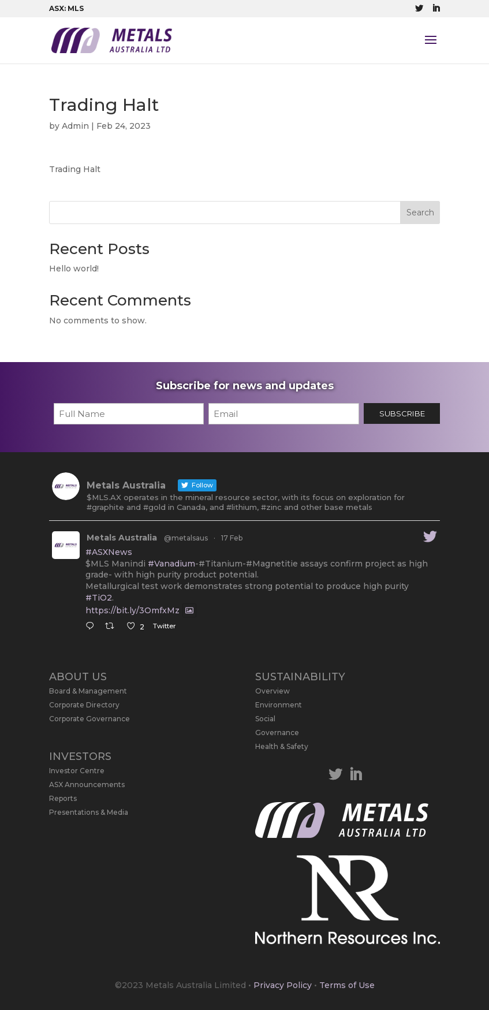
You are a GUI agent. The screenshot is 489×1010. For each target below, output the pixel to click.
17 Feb (231, 538)
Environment (278, 704)
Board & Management (88, 691)
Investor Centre (76, 770)
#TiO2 (98, 597)
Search (420, 212)
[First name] (129, 413)
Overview (272, 691)
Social (265, 718)
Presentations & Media (88, 812)
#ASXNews (108, 552)
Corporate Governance (89, 718)
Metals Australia (122, 537)
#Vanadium (171, 563)
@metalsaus (186, 538)
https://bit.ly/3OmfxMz (132, 610)
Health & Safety (281, 746)
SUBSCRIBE (402, 413)
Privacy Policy (282, 985)
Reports (63, 798)
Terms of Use (347, 985)
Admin (75, 126)
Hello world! (74, 268)
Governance (277, 732)
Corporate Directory (84, 704)
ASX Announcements (87, 784)
